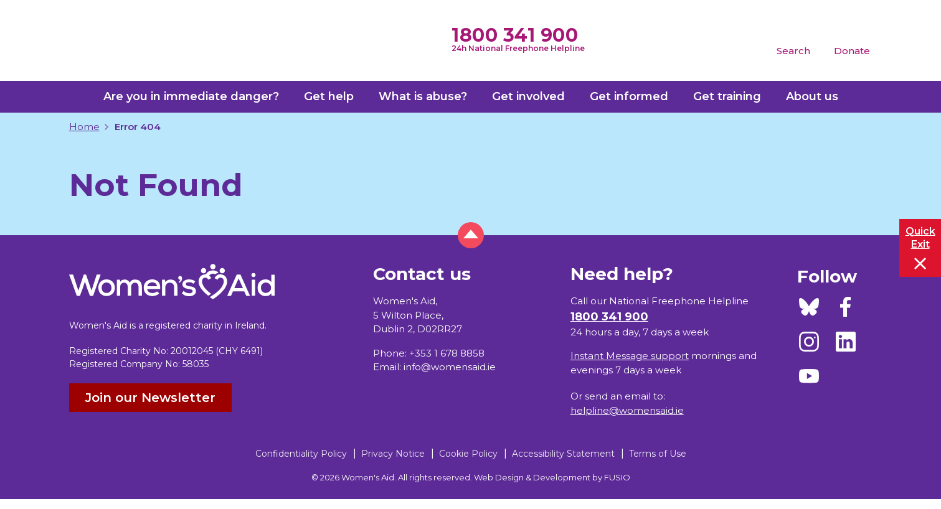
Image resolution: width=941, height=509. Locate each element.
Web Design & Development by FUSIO (552, 477)
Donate (852, 51)
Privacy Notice (393, 453)
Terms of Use (657, 453)
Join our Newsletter (150, 397)
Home (84, 127)
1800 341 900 (515, 35)
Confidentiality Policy (301, 453)
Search (793, 51)
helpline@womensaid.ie (627, 410)
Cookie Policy (468, 453)
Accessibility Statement (563, 453)
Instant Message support (629, 356)
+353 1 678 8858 (447, 353)
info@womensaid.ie (450, 367)
